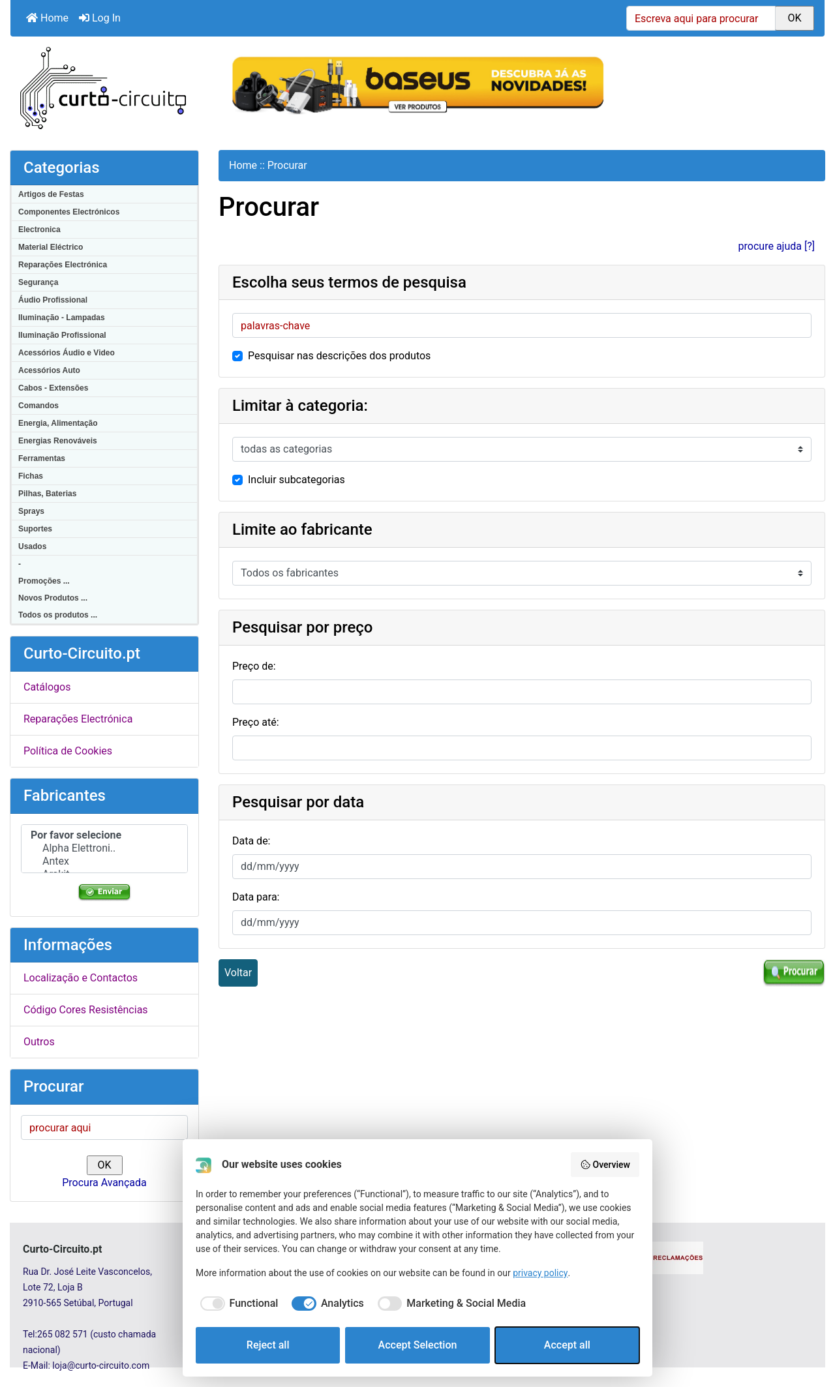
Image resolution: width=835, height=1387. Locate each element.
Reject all (268, 1345)
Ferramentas (41, 458)
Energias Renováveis (57, 440)
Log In (100, 18)
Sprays (31, 511)
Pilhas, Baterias (47, 493)
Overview (605, 1165)
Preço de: (254, 666)
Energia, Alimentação (58, 423)
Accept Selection (417, 1345)
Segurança (38, 282)
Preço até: (255, 722)
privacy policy (540, 1273)
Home (47, 18)
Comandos (38, 405)
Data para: (255, 897)
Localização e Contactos (80, 978)
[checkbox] (237, 1303)
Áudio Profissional (52, 300)
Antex (104, 861)
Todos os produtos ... (57, 614)
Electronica (39, 229)
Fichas (30, 476)
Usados (32, 546)
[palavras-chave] (522, 325)
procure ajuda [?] (776, 246)
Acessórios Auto (49, 370)
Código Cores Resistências (85, 1010)
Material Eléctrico (50, 247)
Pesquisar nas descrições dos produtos (339, 356)
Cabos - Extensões (53, 388)
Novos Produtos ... (52, 598)
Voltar (238, 972)
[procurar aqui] (104, 1127)
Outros (39, 1042)
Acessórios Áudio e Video (66, 352)
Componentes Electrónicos (68, 211)
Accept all (567, 1345)
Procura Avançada (104, 1182)
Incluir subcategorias (296, 479)
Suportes (35, 528)
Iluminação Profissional (62, 335)
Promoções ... (44, 581)
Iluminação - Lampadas (61, 317)
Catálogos (46, 687)
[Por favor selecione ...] (522, 449)
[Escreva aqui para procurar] (701, 18)
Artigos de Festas (51, 194)
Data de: (251, 841)
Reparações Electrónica (62, 264)
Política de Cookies (67, 751)
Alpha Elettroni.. (104, 848)
